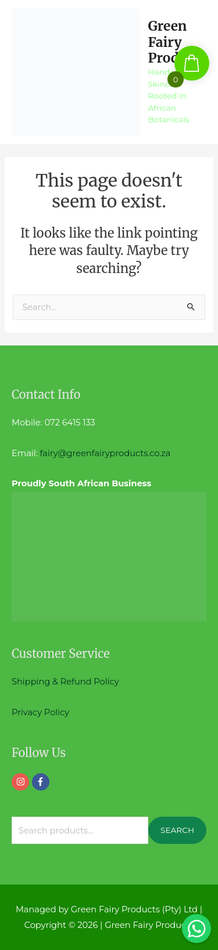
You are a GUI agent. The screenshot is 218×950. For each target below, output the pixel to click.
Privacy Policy (40, 712)
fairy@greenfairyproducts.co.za (105, 453)
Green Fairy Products (177, 42)
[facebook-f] (42, 782)
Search (177, 830)
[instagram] (22, 782)
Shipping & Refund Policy (65, 681)
